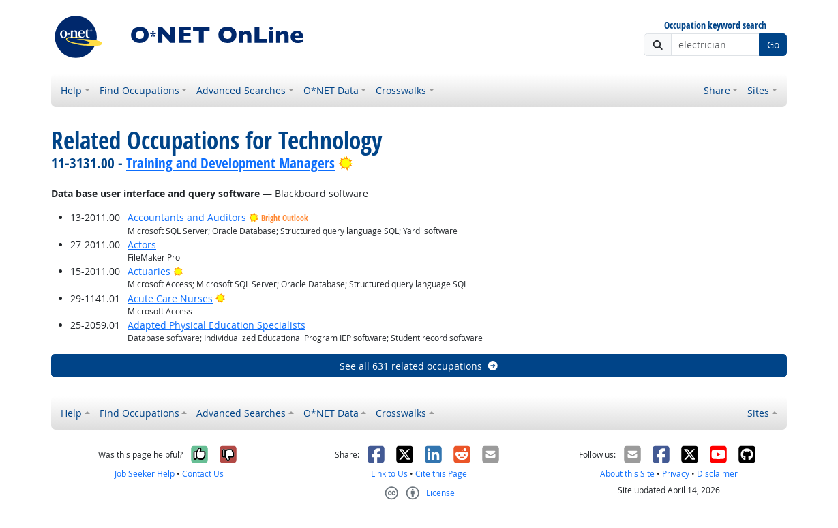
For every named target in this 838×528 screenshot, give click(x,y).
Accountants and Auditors (187, 217)
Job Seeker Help (145, 474)
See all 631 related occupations (419, 366)
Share (717, 90)
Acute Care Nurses (170, 298)
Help (71, 90)
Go (773, 44)
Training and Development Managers (230, 163)
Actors (142, 244)
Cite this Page (441, 474)
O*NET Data (331, 90)
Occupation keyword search (715, 25)
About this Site (627, 474)
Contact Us (203, 474)
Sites (758, 90)
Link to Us (389, 474)
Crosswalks (401, 90)
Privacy (675, 474)
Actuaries (149, 271)
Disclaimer (717, 474)
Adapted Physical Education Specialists (216, 325)
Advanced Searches (241, 90)
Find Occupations (139, 90)
